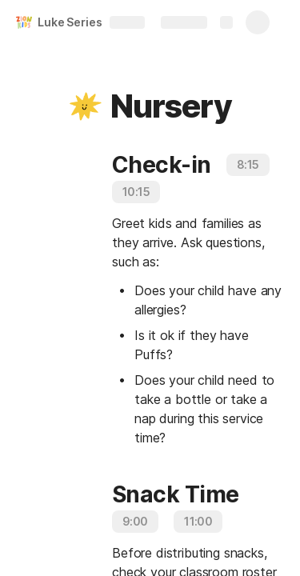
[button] (85, 106)
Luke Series (70, 22)
